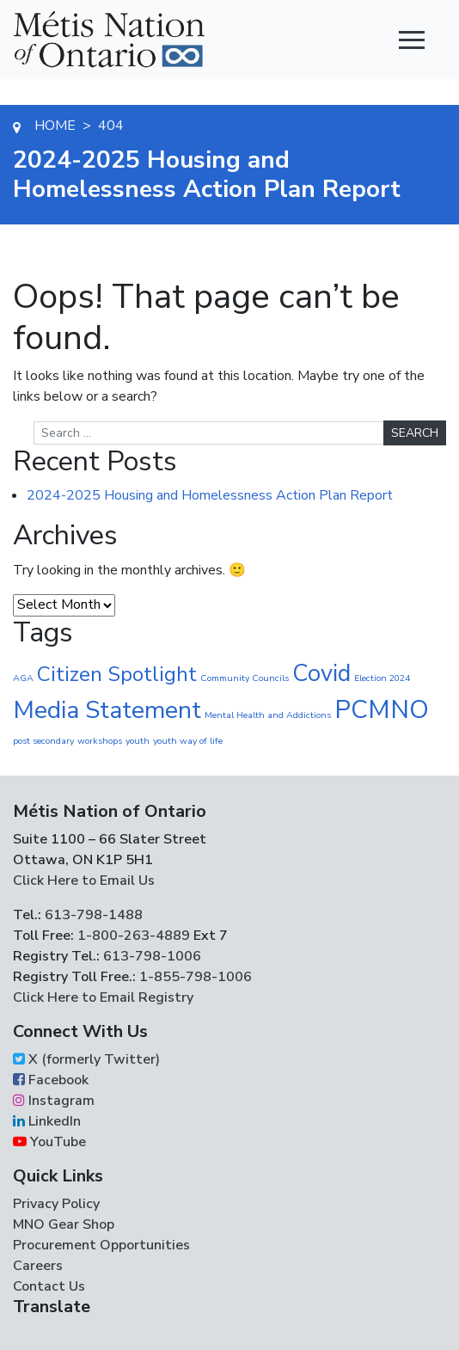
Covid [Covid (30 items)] (321, 673)
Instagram (54, 1100)
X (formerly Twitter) (86, 1059)
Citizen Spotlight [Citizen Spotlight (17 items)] (117, 674)
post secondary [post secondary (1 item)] (43, 740)
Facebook (51, 1080)
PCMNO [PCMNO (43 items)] (381, 709)
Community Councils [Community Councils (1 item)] (244, 678)
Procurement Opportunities (101, 1245)
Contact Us (49, 1286)
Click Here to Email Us (84, 880)
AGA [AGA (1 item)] (23, 678)
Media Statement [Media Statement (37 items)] (107, 710)
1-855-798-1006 (194, 976)
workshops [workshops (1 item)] (99, 740)
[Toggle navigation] (411, 39)
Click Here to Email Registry (103, 997)
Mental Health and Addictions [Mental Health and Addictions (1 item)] (268, 715)
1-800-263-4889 (133, 935)
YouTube (49, 1141)
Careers (38, 1265)
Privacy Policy (56, 1203)
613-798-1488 (94, 914)
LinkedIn (47, 1121)
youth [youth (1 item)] (137, 740)
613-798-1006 (150, 956)
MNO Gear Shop (63, 1224)
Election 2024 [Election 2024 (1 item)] (382, 678)
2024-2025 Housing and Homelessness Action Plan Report (210, 495)
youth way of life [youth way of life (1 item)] (188, 740)
